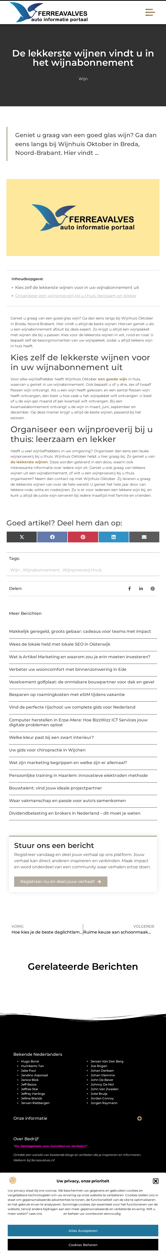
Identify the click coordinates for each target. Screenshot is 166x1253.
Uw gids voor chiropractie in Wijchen (47, 750)
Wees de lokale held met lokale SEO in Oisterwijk (59, 644)
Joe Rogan (99, 1066)
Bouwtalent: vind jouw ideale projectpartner (55, 788)
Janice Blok (30, 1080)
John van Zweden (104, 1089)
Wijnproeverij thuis (82, 570)
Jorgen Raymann (104, 1103)
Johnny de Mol (102, 1084)
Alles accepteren (83, 1231)
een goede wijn (112, 379)
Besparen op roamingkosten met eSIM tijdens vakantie (67, 694)
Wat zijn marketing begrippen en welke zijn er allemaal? (68, 762)
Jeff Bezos (28, 1084)
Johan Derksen (102, 1070)
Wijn (83, 78)
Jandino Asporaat (34, 1075)
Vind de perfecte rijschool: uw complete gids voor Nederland (72, 707)
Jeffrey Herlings (33, 1094)
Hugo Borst (30, 1061)
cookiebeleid (53, 1214)
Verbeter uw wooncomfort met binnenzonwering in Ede (67, 669)
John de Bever (102, 1080)
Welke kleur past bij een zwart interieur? (51, 737)
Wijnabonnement (41, 570)
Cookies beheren (83, 1245)
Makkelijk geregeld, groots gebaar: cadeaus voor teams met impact (80, 631)
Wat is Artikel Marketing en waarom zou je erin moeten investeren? (79, 656)
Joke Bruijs (99, 1094)
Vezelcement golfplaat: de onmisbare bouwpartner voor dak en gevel (81, 682)
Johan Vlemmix (103, 1075)
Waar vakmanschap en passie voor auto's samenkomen (67, 800)
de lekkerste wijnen (29, 462)
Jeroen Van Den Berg (107, 1061)
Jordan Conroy (102, 1098)
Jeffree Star (29, 1089)
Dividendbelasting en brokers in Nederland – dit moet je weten (75, 813)
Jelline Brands (31, 1098)
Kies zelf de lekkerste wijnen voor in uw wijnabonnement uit (77, 287)
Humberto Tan (32, 1066)
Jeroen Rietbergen (35, 1103)
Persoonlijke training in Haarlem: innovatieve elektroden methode (78, 775)
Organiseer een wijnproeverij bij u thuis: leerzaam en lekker (75, 295)
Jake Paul (28, 1070)
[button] (155, 1181)
